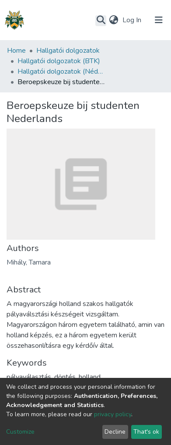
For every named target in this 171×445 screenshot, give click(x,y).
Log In (132, 20)
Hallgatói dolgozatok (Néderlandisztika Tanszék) (61, 71)
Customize (20, 432)
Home (16, 50)
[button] (113, 20)
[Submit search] (100, 20)
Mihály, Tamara (29, 262)
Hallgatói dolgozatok (68, 50)
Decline (115, 432)
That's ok (146, 432)
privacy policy (112, 414)
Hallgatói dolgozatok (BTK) (58, 61)
